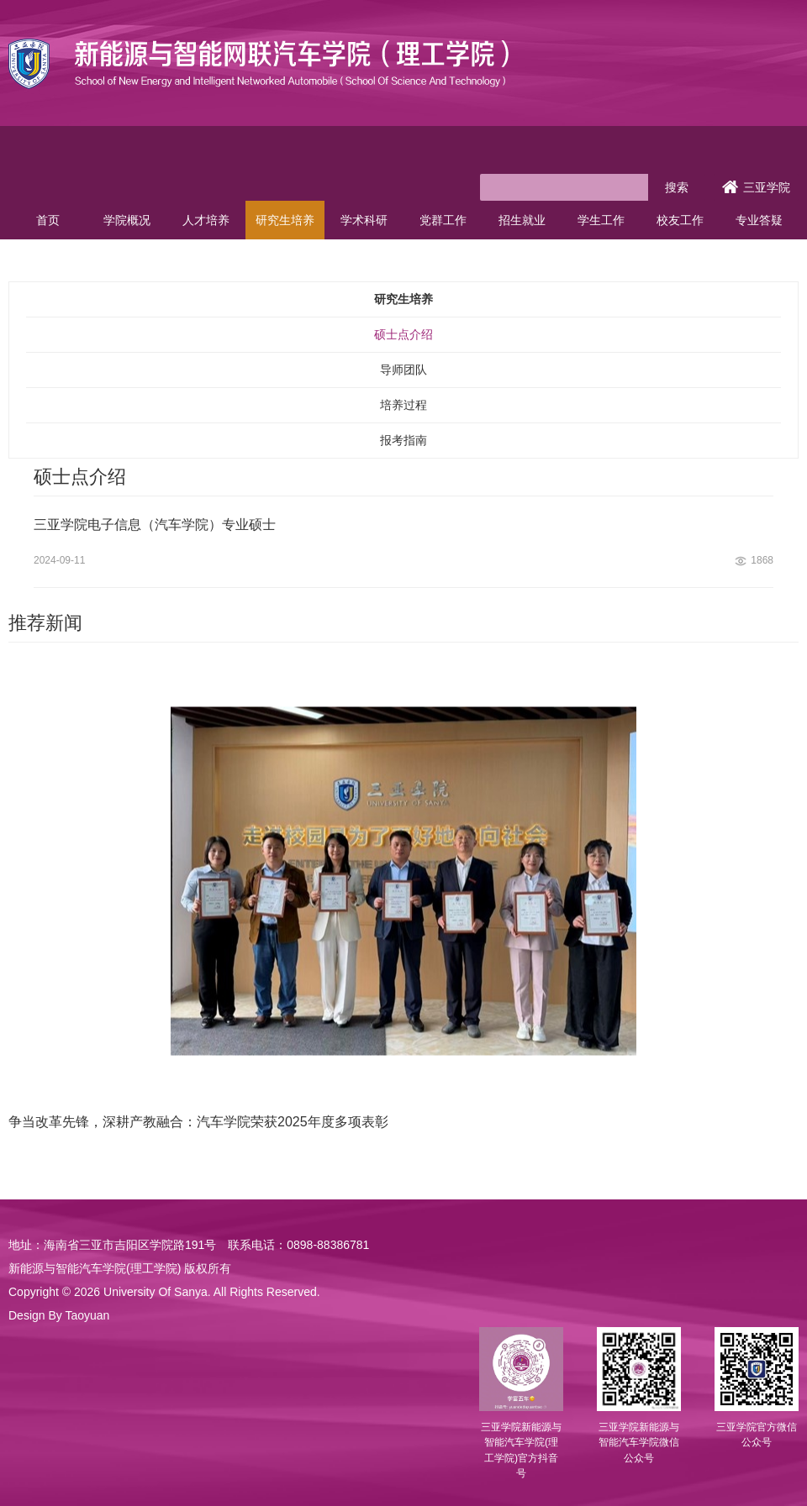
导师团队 (403, 369)
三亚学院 (756, 187)
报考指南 (403, 440)
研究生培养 (285, 220)
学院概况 (126, 220)
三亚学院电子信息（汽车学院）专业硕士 (155, 524)
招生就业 (522, 220)
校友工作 (680, 220)
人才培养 (205, 220)
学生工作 (601, 220)
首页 (48, 220)
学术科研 (364, 220)
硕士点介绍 (403, 334)
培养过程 (403, 405)
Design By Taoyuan (58, 1315)
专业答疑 (759, 220)
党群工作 (443, 220)
